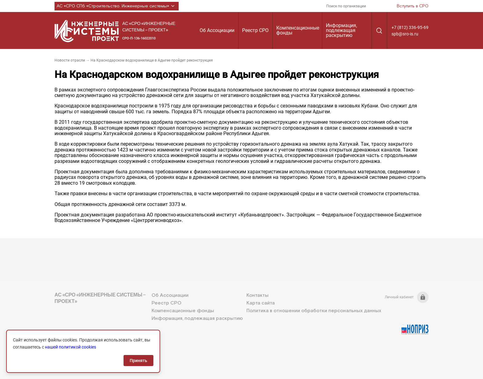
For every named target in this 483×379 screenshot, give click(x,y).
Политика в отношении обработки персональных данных (313, 311)
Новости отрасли (70, 60)
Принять (138, 360)
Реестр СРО (255, 30)
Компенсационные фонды (297, 30)
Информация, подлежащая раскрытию (341, 30)
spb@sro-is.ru (405, 33)
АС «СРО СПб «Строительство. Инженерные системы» (117, 6)
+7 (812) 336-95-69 (410, 27)
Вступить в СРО (412, 6)
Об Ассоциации (217, 30)
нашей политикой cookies (70, 347)
